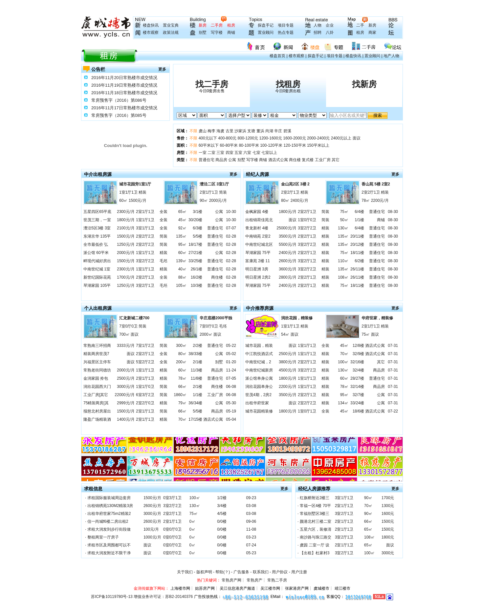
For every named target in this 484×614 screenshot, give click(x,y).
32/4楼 (358, 370)
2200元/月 (288, 386)
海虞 (220, 131)
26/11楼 (357, 269)
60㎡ (182, 252)
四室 (229, 152)
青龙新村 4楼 (256, 228)
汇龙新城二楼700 (134, 318)
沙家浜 (240, 131)
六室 (247, 152)
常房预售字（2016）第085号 (118, 115)
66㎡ (182, 386)
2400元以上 (341, 138)
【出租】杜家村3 (315, 553)
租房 (231, 25)
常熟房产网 (231, 580)
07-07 (231, 228)
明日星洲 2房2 (258, 277)
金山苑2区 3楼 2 (295, 184)
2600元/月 (288, 261)
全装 (163, 211)
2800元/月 (288, 277)
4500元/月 (288, 370)
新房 (203, 25)
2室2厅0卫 (145, 403)
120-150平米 (295, 145)
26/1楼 (196, 269)
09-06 (251, 521)
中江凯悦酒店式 (259, 353)
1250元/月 (126, 244)
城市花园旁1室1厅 (135, 184)
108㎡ (343, 277)
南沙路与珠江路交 (315, 537)
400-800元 (227, 138)
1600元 (388, 513)
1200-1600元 (270, 138)
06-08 (231, 386)
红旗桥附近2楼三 (315, 498)
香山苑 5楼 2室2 (376, 184)
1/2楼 (222, 498)
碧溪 (287, 131)
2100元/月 (126, 228)
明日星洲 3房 (256, 269)
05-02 (231, 353)
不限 (193, 131)
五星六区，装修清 (315, 529)
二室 (211, 152)
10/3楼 (196, 285)
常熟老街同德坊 (97, 370)
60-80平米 (229, 145)
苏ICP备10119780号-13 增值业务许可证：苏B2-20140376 (142, 596)
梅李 (211, 131)
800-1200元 (247, 138)
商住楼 (295, 160)
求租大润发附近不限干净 (109, 553)
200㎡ (181, 362)
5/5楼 (197, 236)
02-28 (231, 236)
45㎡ (182, 220)
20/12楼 (357, 244)
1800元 (388, 537)
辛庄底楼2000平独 (216, 318)
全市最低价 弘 (95, 244)
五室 (238, 152)
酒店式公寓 (278, 160)
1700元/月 (126, 277)
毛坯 (163, 261)
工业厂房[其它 (95, 394)
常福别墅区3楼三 (315, 513)
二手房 (217, 25)
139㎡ (181, 261)
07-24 (251, 545)
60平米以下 (209, 145)
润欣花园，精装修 (297, 318)
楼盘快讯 (151, 25)
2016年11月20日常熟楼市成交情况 (124, 77)
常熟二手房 (277, 580)
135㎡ (181, 236)
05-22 (231, 345)
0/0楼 (222, 521)
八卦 (330, 32)
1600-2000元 (294, 138)
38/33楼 (195, 353)
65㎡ (182, 211)
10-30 (231, 211)
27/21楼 (195, 252)
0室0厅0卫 (172, 529)
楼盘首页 (277, 55)
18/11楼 (357, 252)
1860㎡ (180, 394)
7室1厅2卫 (145, 345)
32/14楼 (357, 386)
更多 (162, 69)
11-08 (251, 529)
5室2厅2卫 (145, 362)
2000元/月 (126, 252)
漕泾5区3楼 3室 (97, 228)
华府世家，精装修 (377, 318)
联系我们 (261, 572)
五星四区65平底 (97, 211)
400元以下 (208, 138)
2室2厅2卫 (145, 236)
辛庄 (278, 131)
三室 (220, 152)
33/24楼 (357, 403)
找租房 (288, 84)
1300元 (388, 505)
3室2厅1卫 (145, 285)
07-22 (393, 411)
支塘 (251, 131)
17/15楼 (195, 419)
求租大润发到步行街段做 (109, 529)
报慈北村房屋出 (97, 411)
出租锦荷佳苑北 (259, 220)
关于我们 (185, 572)
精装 (163, 252)
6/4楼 (359, 211)
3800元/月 (288, 362)
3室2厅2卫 (145, 261)
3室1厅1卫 (145, 228)
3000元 (388, 553)
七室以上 (269, 152)
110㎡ (343, 261)
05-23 (251, 553)
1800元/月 (126, 220)
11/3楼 (196, 370)
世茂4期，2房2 (258, 394)
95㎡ (182, 244)
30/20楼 (195, 220)
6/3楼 (197, 228)
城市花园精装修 (259, 411)
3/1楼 (197, 211)
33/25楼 (195, 261)
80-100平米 (249, 145)
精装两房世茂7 (96, 353)
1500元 (388, 521)
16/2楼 (196, 277)
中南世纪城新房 (259, 370)
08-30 (393, 211)
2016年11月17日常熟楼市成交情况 (124, 107)
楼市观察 (151, 32)
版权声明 (204, 572)
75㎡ (344, 211)
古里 (229, 131)
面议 (357, 138)
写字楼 (217, 32)
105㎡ (181, 285)
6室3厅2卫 (145, 394)
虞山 (203, 131)
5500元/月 (288, 244)
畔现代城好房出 (97, 261)
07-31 (393, 345)
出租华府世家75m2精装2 (109, 513)
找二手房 (211, 84)
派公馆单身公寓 (259, 378)
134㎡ (343, 403)
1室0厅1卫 (307, 411)
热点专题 (286, 32)
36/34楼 (195, 403)
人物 (317, 25)
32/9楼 (358, 353)
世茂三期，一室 (97, 220)
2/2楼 (197, 345)
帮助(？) (222, 572)
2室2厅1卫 (145, 277)
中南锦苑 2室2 (258, 236)
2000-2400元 (318, 138)
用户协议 (280, 572)
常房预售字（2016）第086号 (118, 100)
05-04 (231, 419)
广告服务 (241, 572)
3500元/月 (288, 236)
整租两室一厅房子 (103, 537)
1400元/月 (126, 419)
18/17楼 (195, 244)
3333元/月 (126, 345)
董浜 (260, 131)
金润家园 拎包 (95, 378)
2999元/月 (126, 403)
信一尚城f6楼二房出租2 (107, 521)
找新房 (364, 84)
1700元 (388, 498)
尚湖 (269, 131)
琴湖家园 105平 (97, 285)
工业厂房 (323, 160)
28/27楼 (357, 378)
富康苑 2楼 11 (257, 261)
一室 (203, 152)
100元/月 (151, 529)
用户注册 (299, 572)
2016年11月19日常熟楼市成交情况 (124, 85)
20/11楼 (357, 236)
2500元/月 (126, 378)
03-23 (251, 537)
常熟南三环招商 (97, 345)
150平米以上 (318, 145)
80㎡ (182, 353)
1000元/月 (152, 537)
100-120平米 (271, 145)
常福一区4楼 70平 (315, 505)
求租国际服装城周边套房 (109, 498)
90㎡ (368, 498)
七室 (256, 152)
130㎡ (343, 228)
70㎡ (182, 419)
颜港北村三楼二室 (315, 521)
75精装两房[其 (96, 403)
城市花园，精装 (259, 345)
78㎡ (182, 378)
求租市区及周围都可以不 (109, 545)
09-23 (251, 498)
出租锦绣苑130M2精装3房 (110, 505)
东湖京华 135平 (97, 236)
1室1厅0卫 (145, 386)
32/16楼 (357, 362)
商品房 (221, 160)
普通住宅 (206, 160)
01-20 (231, 362)
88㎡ (182, 277)
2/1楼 (197, 362)
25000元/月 (286, 228)
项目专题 (286, 25)
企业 (330, 25)
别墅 (203, 32)
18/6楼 (358, 411)
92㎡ (182, 228)
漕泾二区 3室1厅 (214, 184)
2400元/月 (288, 252)
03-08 (251, 505)
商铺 (231, 32)
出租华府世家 (257, 403)
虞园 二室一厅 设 (315, 545)
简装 (163, 236)
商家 (372, 32)
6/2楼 (359, 261)
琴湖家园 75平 (258, 252)
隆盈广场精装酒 (97, 419)
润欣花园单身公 (259, 386)
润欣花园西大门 (97, 386)
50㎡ (344, 220)
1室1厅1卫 (145, 220)
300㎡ (181, 345)
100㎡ (343, 362)
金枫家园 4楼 (256, 211)
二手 (360, 25)
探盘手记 (266, 25)
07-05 (231, 378)
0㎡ (192, 521)
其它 (336, 160)
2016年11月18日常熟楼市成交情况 (124, 92)
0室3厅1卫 (172, 498)
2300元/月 (126, 211)
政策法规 (171, 32)
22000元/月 (125, 394)
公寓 (232, 160)
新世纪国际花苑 (97, 277)
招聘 (317, 32)
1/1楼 (359, 220)
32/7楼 (358, 394)
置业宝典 (171, 25)
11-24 (231, 370)
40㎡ (182, 269)
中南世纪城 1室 (96, 269)
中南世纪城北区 (259, 244)
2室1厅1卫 (145, 211)
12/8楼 (358, 345)
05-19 (231, 411)
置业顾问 (266, 32)
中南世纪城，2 (258, 362)
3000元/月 (126, 386)
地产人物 (391, 55)
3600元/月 (288, 269)
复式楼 (308, 160)
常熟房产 (254, 580)
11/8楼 (196, 378)
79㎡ (182, 403)
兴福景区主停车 (97, 362)
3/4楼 (222, 505)
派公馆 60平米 (96, 252)
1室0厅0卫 (307, 220)
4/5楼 (222, 513)
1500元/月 (126, 236)
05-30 (231, 403)
